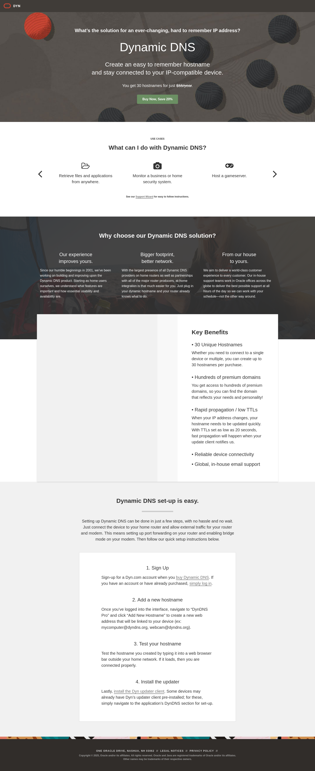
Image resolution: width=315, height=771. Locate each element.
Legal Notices (172, 751)
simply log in (200, 583)
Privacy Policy (202, 751)
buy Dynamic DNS (192, 577)
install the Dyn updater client (139, 691)
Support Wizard (144, 196)
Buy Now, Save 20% (157, 99)
